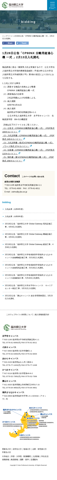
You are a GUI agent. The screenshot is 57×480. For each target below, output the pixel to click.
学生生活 (44, 456)
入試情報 (36, 456)
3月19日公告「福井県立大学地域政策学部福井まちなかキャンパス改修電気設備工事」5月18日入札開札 (29, 266)
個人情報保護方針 (42, 315)
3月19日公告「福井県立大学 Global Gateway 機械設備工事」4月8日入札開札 (28, 235)
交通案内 (34, 460)
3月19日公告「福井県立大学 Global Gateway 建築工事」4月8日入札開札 (29, 245)
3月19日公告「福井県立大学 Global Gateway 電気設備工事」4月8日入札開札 (28, 225)
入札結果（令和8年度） (14, 209)
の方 (6, 449)
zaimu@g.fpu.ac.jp (19, 192)
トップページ (7, 36)
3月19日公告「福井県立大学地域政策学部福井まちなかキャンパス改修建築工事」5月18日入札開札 (29, 276)
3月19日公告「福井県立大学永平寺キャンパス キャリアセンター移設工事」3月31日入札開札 (29, 286)
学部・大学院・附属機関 (21, 456)
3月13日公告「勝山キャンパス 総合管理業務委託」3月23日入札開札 (29, 297)
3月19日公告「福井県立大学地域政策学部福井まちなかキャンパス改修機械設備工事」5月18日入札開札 (29, 256)
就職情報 (5, 460)
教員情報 (14, 460)
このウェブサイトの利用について (19, 315)
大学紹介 (5, 456)
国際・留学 (24, 460)
